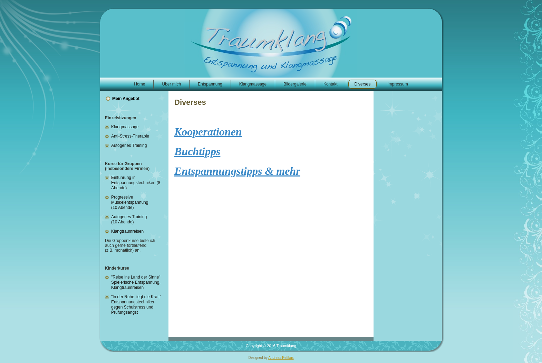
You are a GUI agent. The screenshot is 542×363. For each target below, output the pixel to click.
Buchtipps (197, 151)
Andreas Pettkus (280, 358)
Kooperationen (208, 131)
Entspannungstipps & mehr (237, 171)
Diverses (190, 102)
